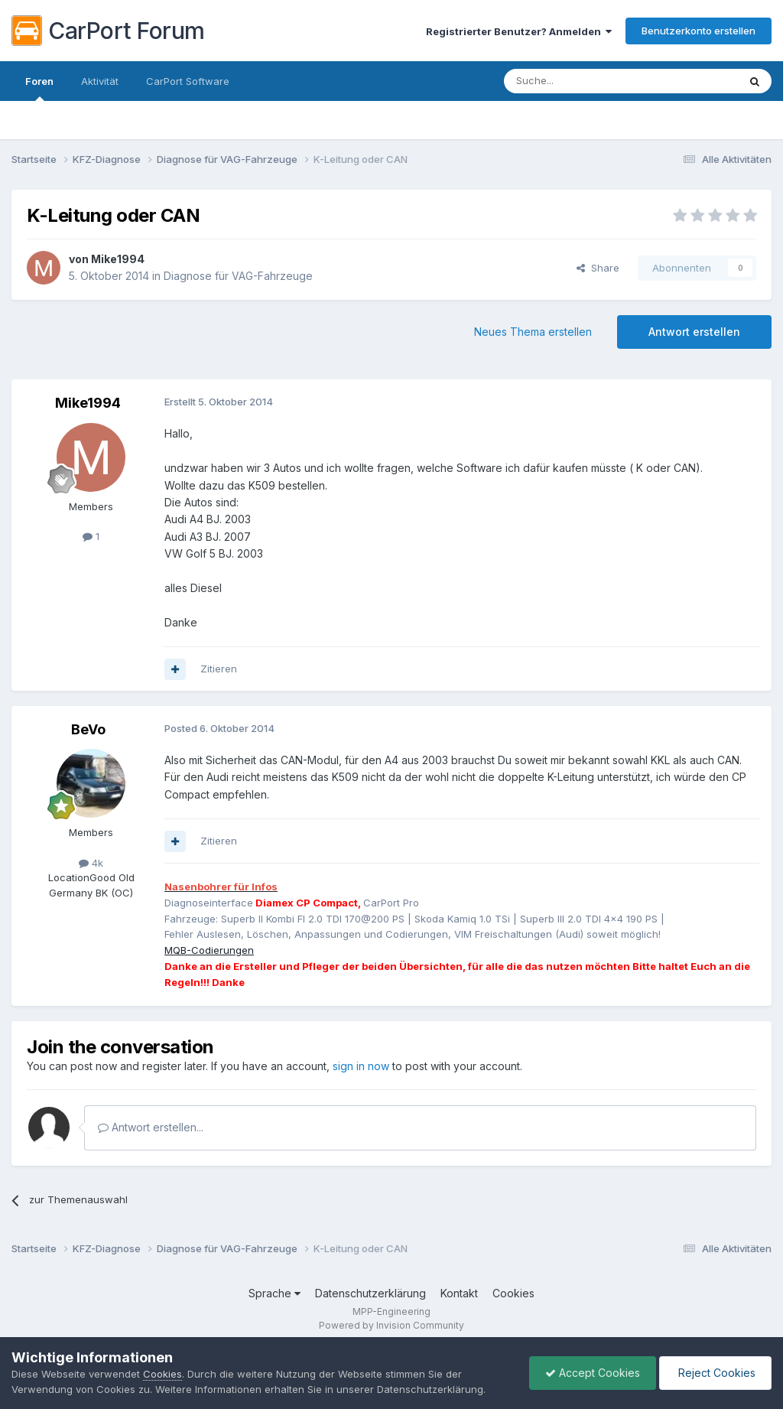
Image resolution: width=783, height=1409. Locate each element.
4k (91, 863)
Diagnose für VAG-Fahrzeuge (238, 275)
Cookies (513, 1293)
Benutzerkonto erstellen (698, 30)
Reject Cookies (715, 1372)
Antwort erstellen (694, 331)
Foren (39, 88)
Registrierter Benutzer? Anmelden (519, 31)
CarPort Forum (108, 30)
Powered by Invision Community (391, 1325)
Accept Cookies (592, 1372)
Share (598, 268)
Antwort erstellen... (150, 1127)
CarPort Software (187, 81)
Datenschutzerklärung (370, 1293)
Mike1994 (118, 258)
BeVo (88, 729)
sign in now (361, 1065)
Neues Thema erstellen (533, 331)
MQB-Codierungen (209, 950)
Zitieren (218, 668)
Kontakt (459, 1293)
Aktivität (100, 81)
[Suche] (582, 81)
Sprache (275, 1293)
